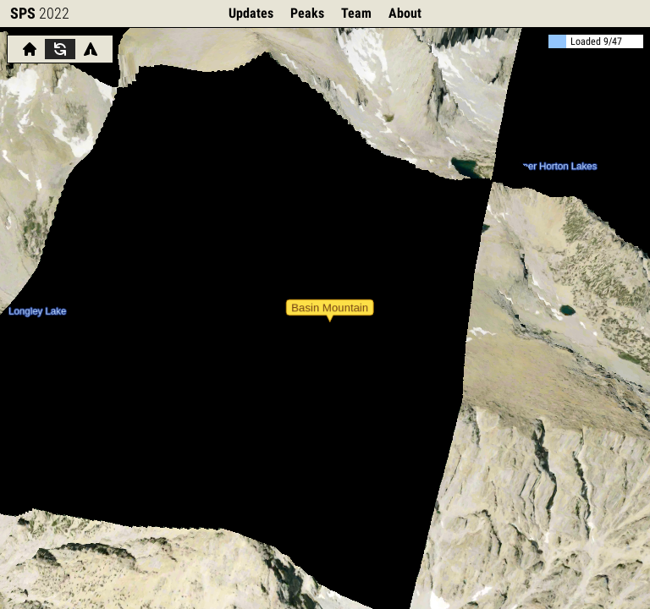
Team (356, 13)
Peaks (307, 13)
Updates (251, 13)
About (404, 13)
